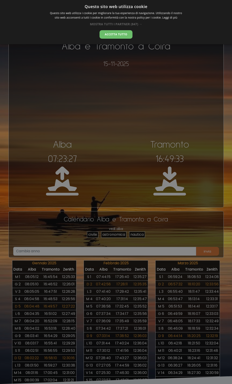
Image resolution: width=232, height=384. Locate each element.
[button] (116, 24)
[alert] (116, 192)
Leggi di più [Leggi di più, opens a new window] (169, 17)
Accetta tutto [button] (116, 34)
